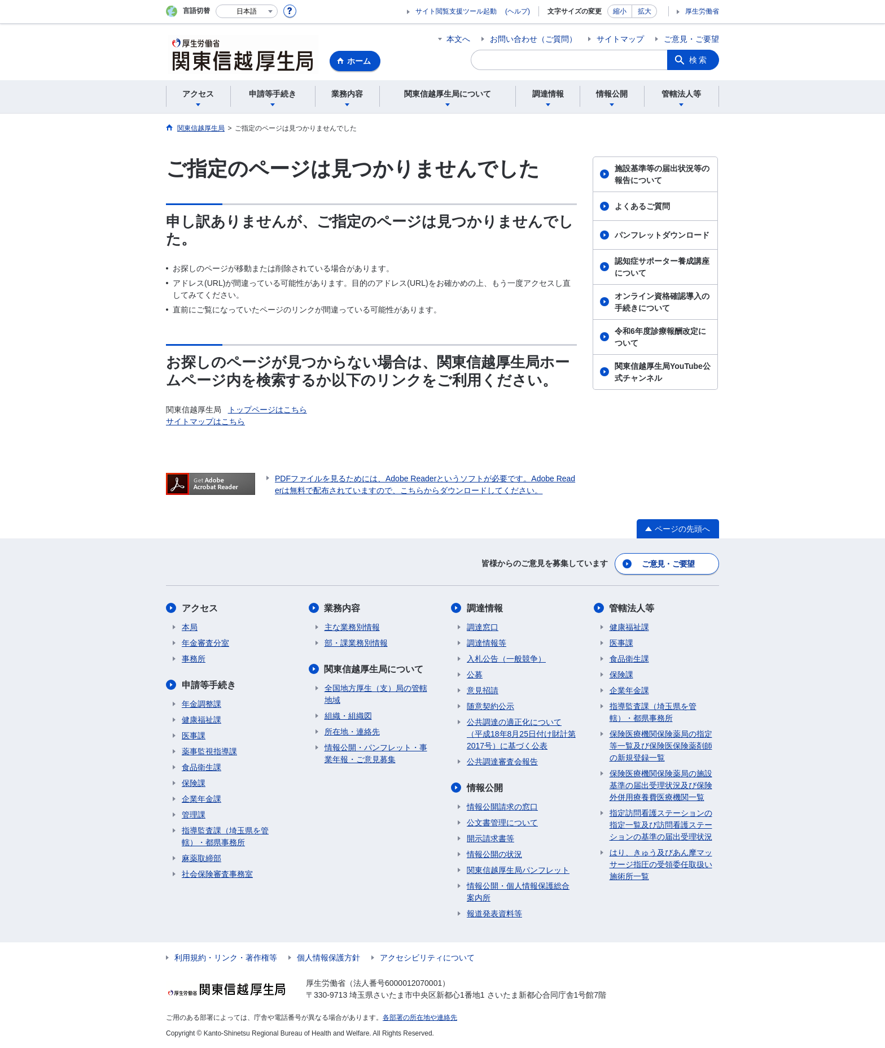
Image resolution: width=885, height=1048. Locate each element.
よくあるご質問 (642, 206)
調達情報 (485, 608)
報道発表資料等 (494, 913)
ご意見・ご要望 (691, 39)
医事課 (193, 735)
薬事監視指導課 (209, 751)
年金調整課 (201, 703)
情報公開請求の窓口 (502, 806)
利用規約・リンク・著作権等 (225, 957)
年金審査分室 (205, 642)
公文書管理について (502, 822)
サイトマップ (620, 39)
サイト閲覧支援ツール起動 (456, 11)
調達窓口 (482, 627)
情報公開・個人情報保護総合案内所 (518, 891)
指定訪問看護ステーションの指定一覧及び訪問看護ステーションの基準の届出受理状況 (661, 824)
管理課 (193, 814)
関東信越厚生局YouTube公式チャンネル (663, 372)
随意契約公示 (490, 706)
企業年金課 (201, 798)
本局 (190, 627)
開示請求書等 (490, 838)
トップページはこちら (267, 409)
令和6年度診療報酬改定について (660, 337)
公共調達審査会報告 (502, 761)
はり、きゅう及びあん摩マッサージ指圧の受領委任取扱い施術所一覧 (661, 864)
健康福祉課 (201, 719)
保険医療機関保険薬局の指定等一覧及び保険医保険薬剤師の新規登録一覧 (661, 745)
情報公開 (485, 788)
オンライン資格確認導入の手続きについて (662, 302)
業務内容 (343, 608)
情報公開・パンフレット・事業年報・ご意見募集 (376, 753)
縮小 (619, 11)
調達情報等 (486, 642)
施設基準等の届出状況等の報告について (662, 174)
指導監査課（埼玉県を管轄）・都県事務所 (225, 836)
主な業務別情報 (352, 627)
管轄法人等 (632, 608)
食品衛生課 (201, 767)
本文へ (458, 39)
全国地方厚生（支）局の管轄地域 (376, 694)
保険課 (193, 783)
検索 (698, 59)
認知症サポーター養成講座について (662, 266)
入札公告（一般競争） (506, 658)
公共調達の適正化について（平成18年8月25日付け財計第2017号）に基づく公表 (521, 733)
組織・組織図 (348, 715)
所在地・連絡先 (352, 731)
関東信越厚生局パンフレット (518, 870)
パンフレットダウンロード (662, 235)
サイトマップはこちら (205, 421)
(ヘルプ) (517, 11)
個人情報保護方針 (328, 957)
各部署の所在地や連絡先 (420, 1017)
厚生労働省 (702, 11)
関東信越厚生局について (374, 669)
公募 (475, 674)
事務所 (193, 658)
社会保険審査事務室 (217, 874)
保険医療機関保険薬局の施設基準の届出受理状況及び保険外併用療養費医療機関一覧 (661, 785)
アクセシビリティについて (427, 957)
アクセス (200, 608)
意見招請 (482, 690)
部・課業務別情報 (356, 642)
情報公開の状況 (494, 854)
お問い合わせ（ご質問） (533, 39)
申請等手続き (209, 685)
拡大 (644, 11)
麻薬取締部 (201, 858)
